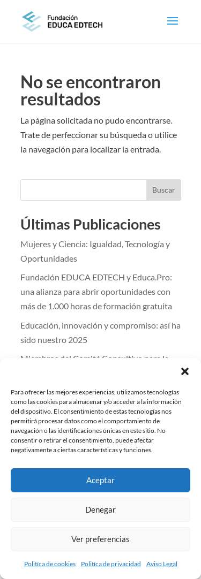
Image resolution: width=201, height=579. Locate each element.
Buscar (163, 189)
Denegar (100, 509)
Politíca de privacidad (111, 564)
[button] (185, 371)
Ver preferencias (100, 539)
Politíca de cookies (50, 564)
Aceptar (100, 480)
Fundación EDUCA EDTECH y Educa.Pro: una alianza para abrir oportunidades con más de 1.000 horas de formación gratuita (96, 291)
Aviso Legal (161, 564)
